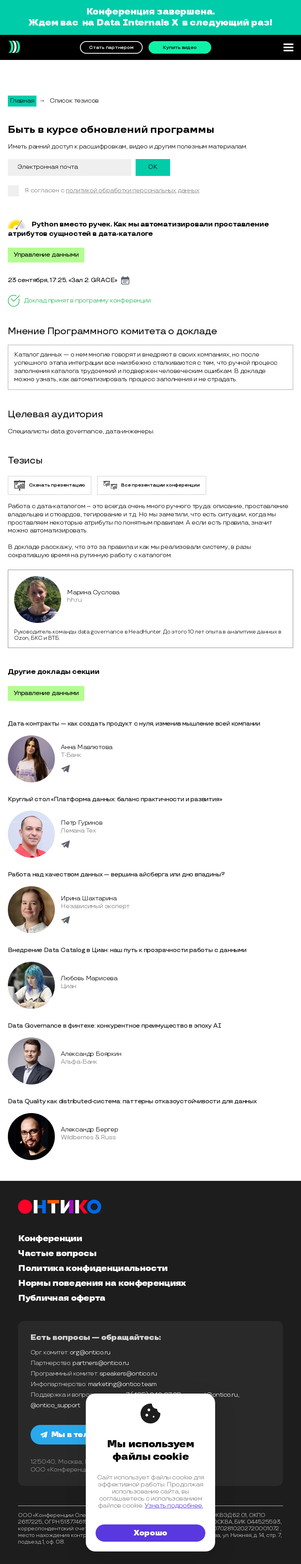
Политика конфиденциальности (92, 1268)
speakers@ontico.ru (128, 1374)
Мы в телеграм (77, 1434)
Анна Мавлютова (86, 747)
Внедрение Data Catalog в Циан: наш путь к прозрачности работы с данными (127, 950)
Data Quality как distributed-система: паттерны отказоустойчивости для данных (132, 1101)
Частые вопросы (57, 1253)
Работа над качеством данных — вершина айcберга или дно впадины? (116, 874)
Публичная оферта (61, 1298)
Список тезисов (74, 101)
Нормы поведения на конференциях (102, 1283)
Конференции (50, 1239)
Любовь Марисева (89, 978)
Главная (22, 101)
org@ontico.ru (90, 1352)
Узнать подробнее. (174, 1506)
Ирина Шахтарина (89, 898)
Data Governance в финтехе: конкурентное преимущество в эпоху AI (114, 1026)
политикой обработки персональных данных (132, 190)
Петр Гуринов (82, 823)
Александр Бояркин (91, 1054)
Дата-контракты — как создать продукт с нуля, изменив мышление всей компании (134, 724)
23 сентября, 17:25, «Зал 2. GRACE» (62, 280)
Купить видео (179, 48)
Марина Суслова (93, 592)
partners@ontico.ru (101, 1363)
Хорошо (150, 1533)
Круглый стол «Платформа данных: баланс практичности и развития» (115, 799)
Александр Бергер (89, 1129)
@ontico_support (55, 1405)
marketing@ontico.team (122, 1384)
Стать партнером (111, 48)
